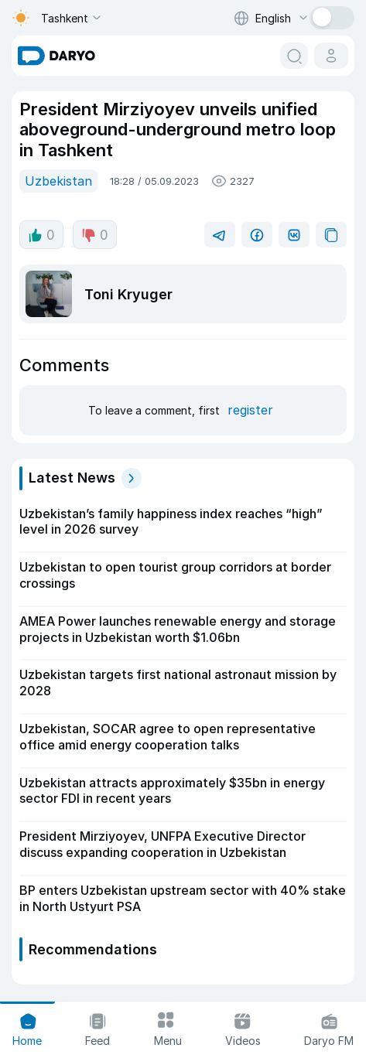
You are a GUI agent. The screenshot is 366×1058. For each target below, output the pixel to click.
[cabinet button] (331, 56)
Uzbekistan (58, 181)
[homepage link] (56, 56)
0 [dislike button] (94, 235)
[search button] (294, 56)
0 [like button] (41, 235)
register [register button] (250, 410)
